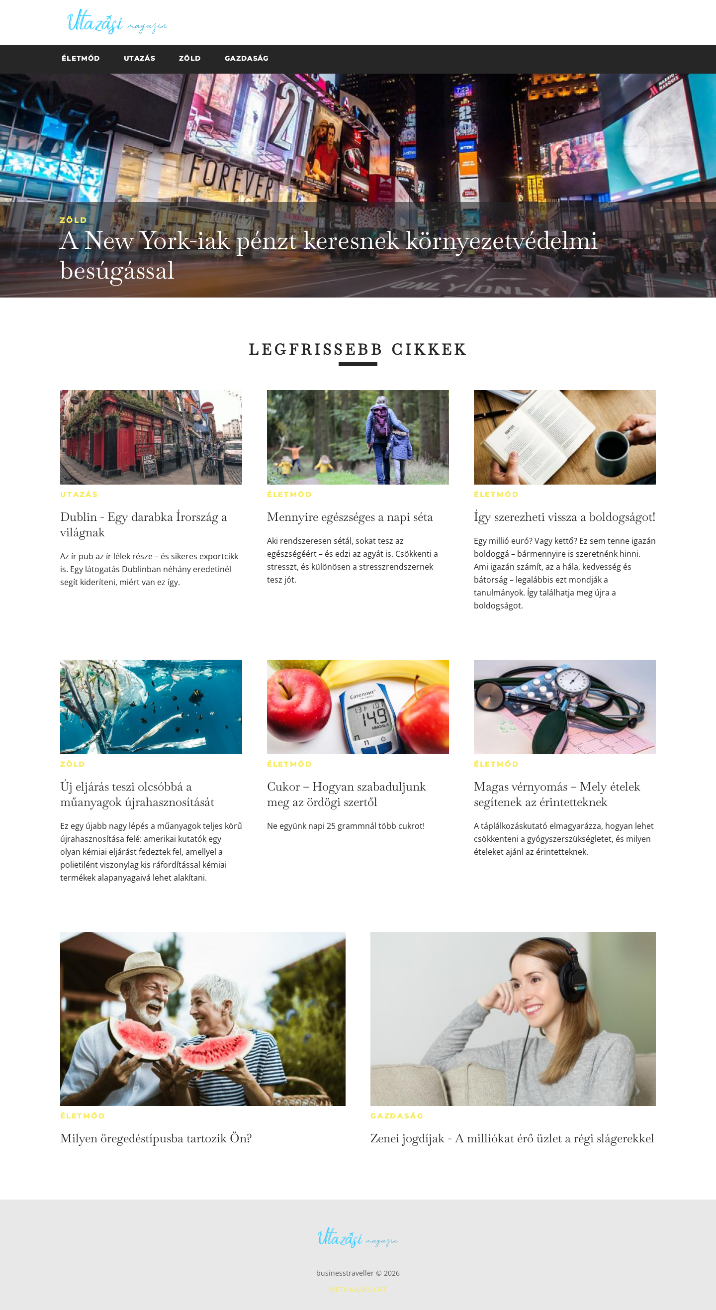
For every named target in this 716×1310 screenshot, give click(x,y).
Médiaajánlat (358, 1289)
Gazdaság (397, 1115)
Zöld (74, 220)
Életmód (290, 494)
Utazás (79, 494)
